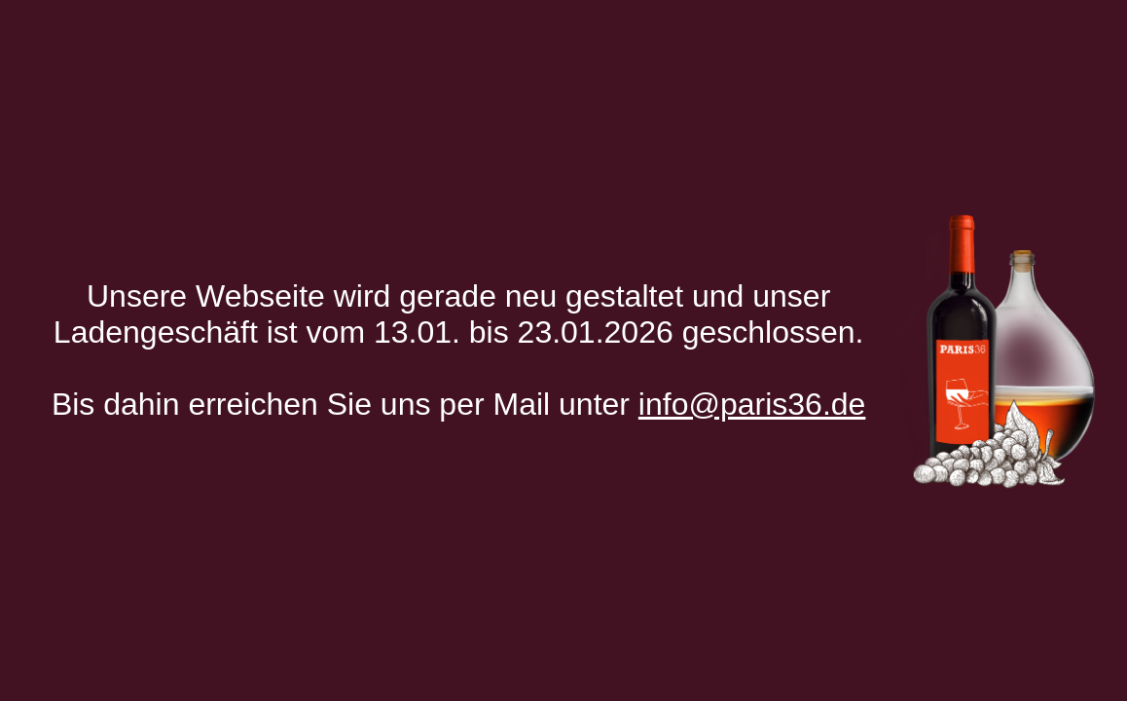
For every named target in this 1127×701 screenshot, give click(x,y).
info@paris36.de (752, 404)
